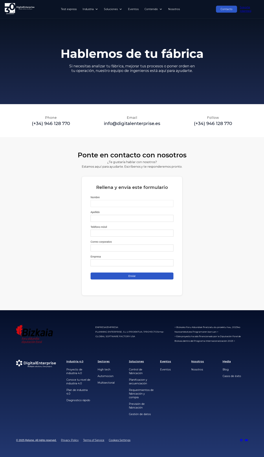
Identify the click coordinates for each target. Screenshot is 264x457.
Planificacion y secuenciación (138, 381)
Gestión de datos (140, 414)
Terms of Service (93, 440)
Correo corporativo (101, 241)
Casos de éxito (232, 376)
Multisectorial (106, 382)
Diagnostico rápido (78, 400)
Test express (69, 9)
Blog (226, 369)
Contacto (226, 9)
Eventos (133, 9)
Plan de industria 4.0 (77, 391)
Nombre (95, 197)
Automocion (105, 376)
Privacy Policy (70, 440)
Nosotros (174, 9)
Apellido (95, 212)
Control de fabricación (136, 371)
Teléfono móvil (99, 226)
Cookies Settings (119, 440)
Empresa (96, 256)
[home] (20, 9)
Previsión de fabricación (137, 405)
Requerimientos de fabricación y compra (141, 393)
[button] (90, 9)
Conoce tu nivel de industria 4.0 (78, 381)
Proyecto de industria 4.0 (74, 371)
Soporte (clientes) (245, 9)
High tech (104, 369)
